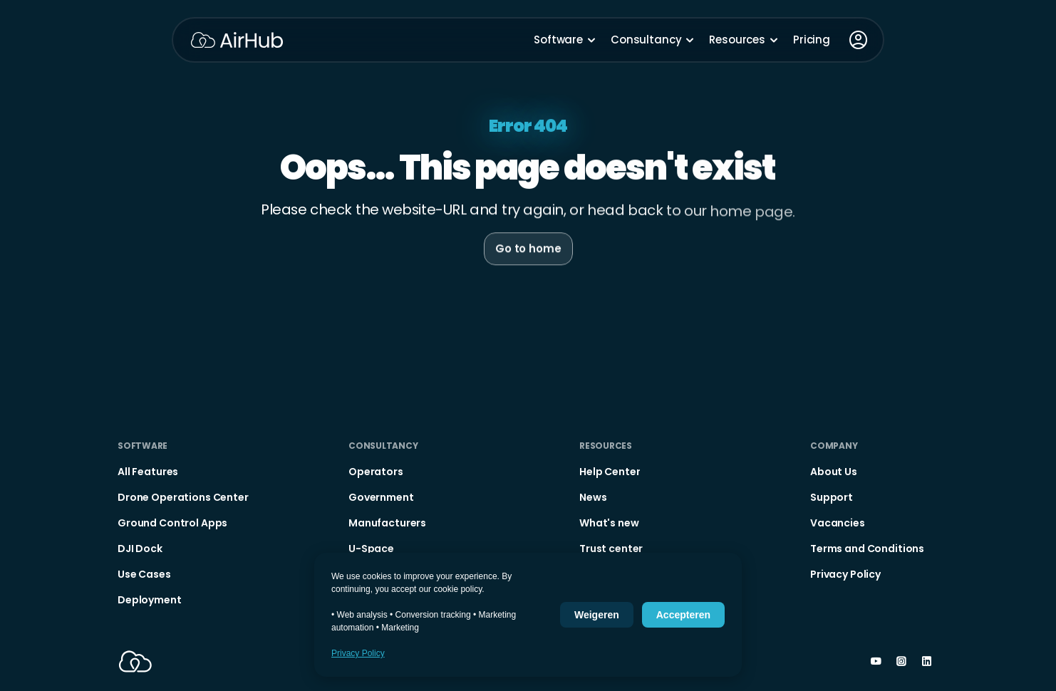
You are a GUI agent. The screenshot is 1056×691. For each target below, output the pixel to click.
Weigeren (596, 614)
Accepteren (683, 614)
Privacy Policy (358, 653)
